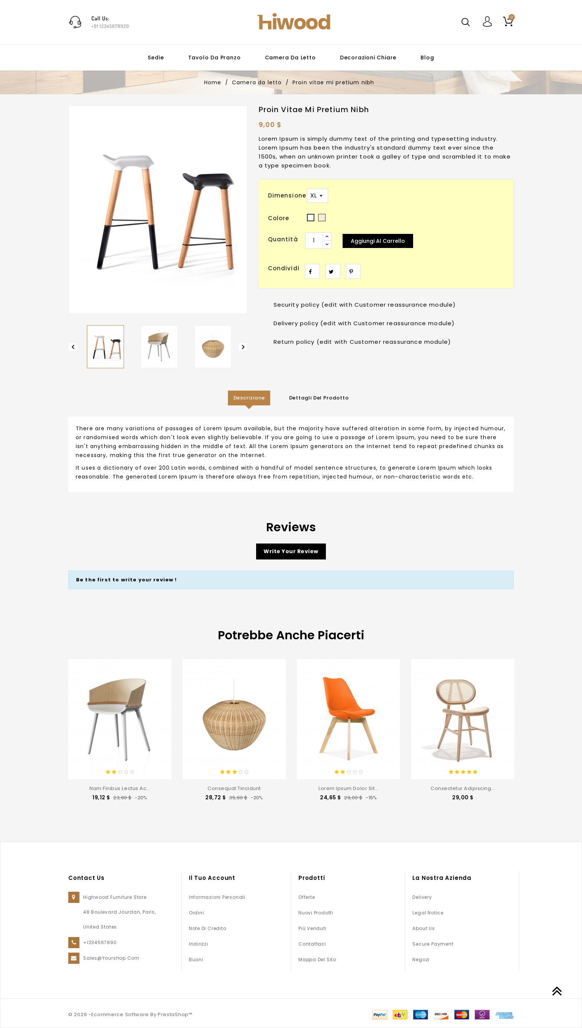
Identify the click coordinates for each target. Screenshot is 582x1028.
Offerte (306, 897)
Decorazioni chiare (368, 57)
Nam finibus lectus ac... (119, 788)
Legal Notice (427, 913)
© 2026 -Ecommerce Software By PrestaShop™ (130, 1014)
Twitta (333, 271)
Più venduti (312, 928)
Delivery (422, 897)
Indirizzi (198, 944)
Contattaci (312, 944)
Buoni (196, 959)
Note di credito (207, 928)
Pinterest (353, 271)
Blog (427, 57)
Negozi (420, 959)
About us (423, 928)
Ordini (196, 913)
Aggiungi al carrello (378, 241)
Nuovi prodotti (315, 913)
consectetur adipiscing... (463, 788)
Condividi (312, 271)
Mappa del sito (317, 959)
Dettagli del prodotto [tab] (319, 397)
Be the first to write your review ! (126, 579)
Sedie (156, 57)
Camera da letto (290, 57)
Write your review (291, 551)
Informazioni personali (217, 897)
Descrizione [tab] (249, 397)
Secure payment (432, 944)
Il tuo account (212, 878)
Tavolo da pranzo (214, 57)
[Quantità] (314, 240)
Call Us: (100, 18)
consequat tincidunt (234, 788)
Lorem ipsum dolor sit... (348, 788)
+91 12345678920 (110, 26)
